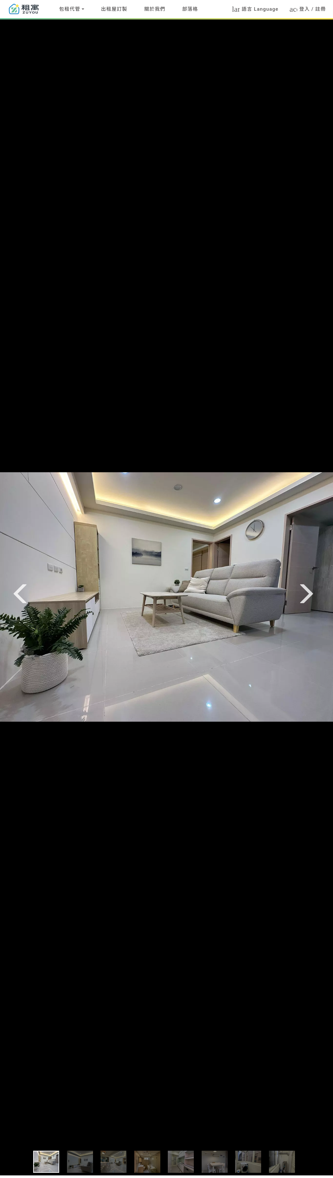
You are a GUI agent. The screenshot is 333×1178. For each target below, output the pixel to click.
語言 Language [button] (255, 9)
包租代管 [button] (69, 9)
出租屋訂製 (114, 9)
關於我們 (155, 9)
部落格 (190, 9)
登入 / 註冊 (311, 9)
